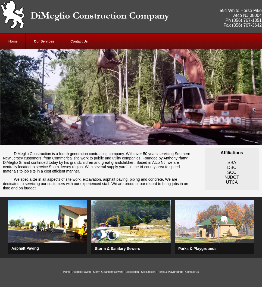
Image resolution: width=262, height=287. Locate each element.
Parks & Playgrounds (170, 271)
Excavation (132, 271)
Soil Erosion (148, 271)
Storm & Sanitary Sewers (108, 271)
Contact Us (192, 271)
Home (67, 271)
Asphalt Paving (82, 271)
